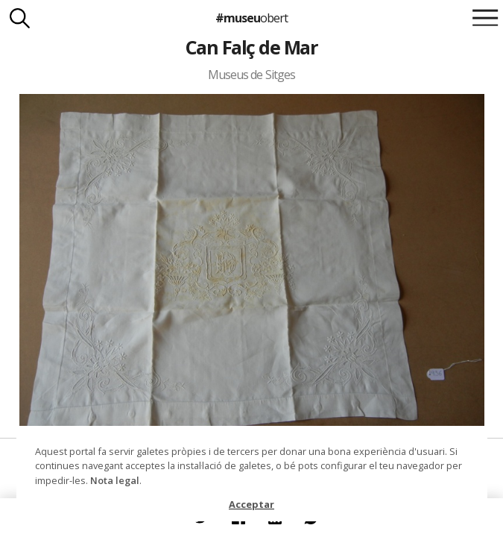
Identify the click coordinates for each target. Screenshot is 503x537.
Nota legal (114, 480)
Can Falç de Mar (251, 47)
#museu (251, 18)
